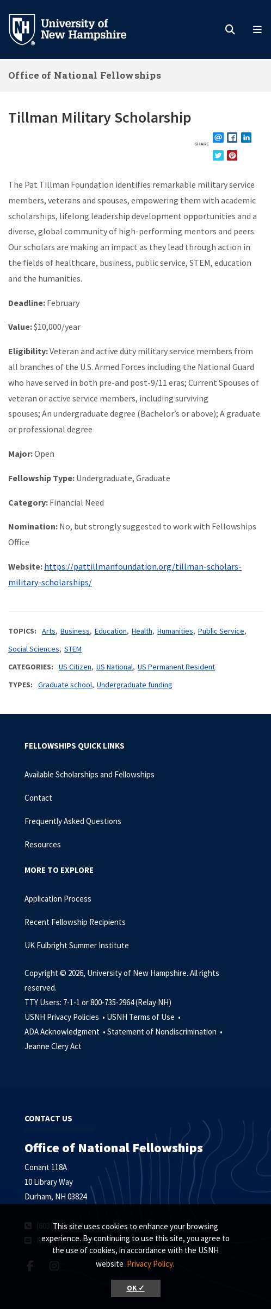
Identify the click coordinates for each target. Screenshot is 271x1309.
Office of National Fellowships (84, 75)
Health (142, 631)
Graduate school (65, 684)
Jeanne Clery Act (53, 1046)
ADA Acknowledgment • (65, 1031)
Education (111, 631)
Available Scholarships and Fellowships (89, 774)
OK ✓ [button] (136, 1288)
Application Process (57, 898)
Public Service (221, 631)
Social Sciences (33, 649)
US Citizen (75, 667)
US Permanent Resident (176, 667)
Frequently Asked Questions (72, 821)
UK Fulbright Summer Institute (76, 945)
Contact (38, 798)
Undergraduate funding (135, 684)
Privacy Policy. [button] (150, 1264)
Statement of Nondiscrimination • (165, 1031)
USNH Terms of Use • (144, 1017)
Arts (49, 631)
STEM (73, 649)
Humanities (175, 631)
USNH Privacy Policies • (65, 1017)
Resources (42, 844)
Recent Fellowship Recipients (75, 922)
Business (75, 631)
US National (114, 667)
